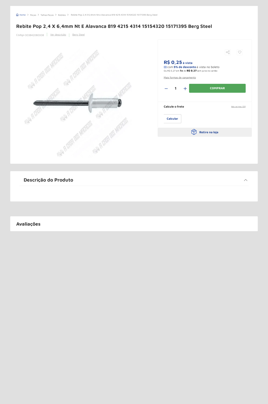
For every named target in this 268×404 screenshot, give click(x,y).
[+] (183, 116)
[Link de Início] (21, 42)
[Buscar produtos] (153, 8)
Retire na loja (208, 157)
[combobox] (117, 8)
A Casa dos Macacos (33, 8)
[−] (168, 116)
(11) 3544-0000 (181, 9)
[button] (228, 80)
